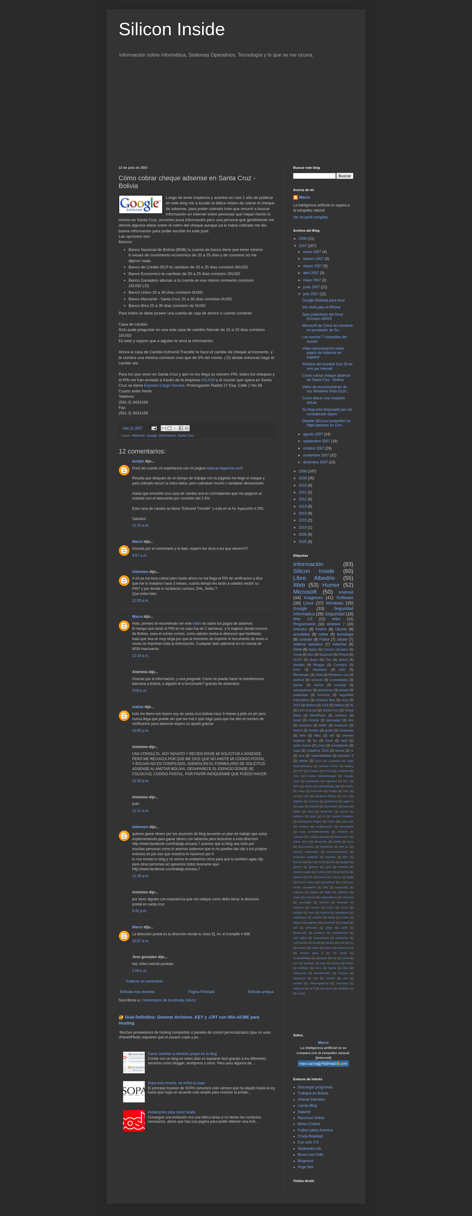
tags (323, 963)
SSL (346, 791)
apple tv (348, 801)
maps (296, 897)
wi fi (312, 988)
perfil (344, 927)
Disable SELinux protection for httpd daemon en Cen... (326, 423)
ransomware (321, 937)
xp (298, 993)
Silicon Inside (172, 29)
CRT (300, 770)
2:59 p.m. (139, 971)
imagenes (313, 597)
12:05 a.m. (140, 601)
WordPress (318, 715)
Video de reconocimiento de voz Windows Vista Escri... (325, 389)
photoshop (325, 690)
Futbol (324, 639)
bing (310, 811)
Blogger (318, 665)
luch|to (138, 461)
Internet (346, 592)
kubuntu (298, 892)
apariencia (330, 801)
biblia (296, 811)
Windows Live (338, 674)
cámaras (323, 836)
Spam (313, 659)
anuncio (317, 680)
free (332, 862)
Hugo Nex (306, 1167)
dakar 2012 (341, 836)
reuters (329, 942)
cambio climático (342, 816)
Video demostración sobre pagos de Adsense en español (323, 352)
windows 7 (336, 624)
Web (299, 585)
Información (167, 435)
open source (302, 745)
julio (325, 887)
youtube (305, 639)
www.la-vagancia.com (223, 468)
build (313, 816)
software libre (325, 700)
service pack (345, 947)
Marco (137, 542)
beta (346, 806)
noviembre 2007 (316, 455)
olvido (331, 917)
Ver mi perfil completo (310, 217)
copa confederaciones (314, 831)
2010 (303, 485)
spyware (321, 958)
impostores (328, 882)
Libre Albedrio (314, 578)
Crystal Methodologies (322, 776)
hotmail (335, 872)
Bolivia (311, 705)
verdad (297, 983)
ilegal (350, 877)
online (323, 634)
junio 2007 (312, 287)
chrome (313, 720)
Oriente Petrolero (311, 1099)
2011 (303, 492)
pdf (295, 927)
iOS (310, 877)
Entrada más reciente (137, 992)
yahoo (303, 761)
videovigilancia (319, 983)
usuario (330, 978)
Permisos (317, 791)
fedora (298, 730)
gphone (313, 866)
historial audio (302, 872)
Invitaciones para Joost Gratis (171, 1112)
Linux (308, 603)
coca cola (347, 821)
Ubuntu (341, 629)
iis (340, 877)
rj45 (342, 942)
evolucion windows (305, 857)
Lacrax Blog (307, 1105)
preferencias (340, 932)
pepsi (329, 927)
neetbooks (299, 917)
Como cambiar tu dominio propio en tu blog (182, 1054)
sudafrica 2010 (318, 750)
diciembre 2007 (316, 462)
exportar (330, 857)
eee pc (344, 846)
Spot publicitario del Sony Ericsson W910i (322, 316)
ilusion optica (306, 882)
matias (138, 707)
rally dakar (300, 937)
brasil (297, 720)
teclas (349, 963)
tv (352, 750)
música (324, 912)
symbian (309, 963)
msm (311, 912)
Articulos (300, 629)
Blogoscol (305, 1161)
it (341, 882)
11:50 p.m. (140, 781)
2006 (303, 239)
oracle (345, 917)
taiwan (336, 963)
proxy (321, 745)
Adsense (138, 435)
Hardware (320, 669)
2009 (303, 478)
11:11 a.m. (140, 811)
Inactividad (312, 781)
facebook (326, 654)
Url (295, 796)
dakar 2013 (300, 841)
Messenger (301, 674)
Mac (310, 654)
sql (334, 958)
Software (344, 597)
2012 (303, 499)
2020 (303, 534)
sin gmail (340, 953)
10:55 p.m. (140, 731)
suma (345, 958)
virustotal (342, 983)
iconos (318, 685)
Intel (342, 669)
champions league (309, 821)
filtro (345, 857)
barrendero (331, 806)
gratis (329, 730)
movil (329, 740)
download (326, 846)
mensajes (305, 902)
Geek (297, 649)
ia (332, 877)
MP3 (296, 786)
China (327, 770)
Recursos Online (311, 1118)
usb (315, 978)
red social (314, 942)
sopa (296, 750)
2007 (303, 246)
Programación (304, 624)
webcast (298, 988)
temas (339, 750)
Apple (313, 649)
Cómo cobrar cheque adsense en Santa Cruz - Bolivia (326, 377)
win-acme (326, 988)
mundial (340, 685)
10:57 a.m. (140, 941)
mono (344, 907)
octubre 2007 (314, 448)
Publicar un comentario (144, 981)
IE (351, 705)
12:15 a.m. (140, 656)
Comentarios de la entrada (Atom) (168, 1000)
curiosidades (339, 680)
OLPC (297, 659)
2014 (303, 513)
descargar (333, 720)
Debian (339, 705)
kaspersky (341, 887)
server (328, 947)
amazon (313, 801)
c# (323, 816)
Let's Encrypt (307, 710)
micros (315, 907)
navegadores (302, 690)
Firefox (321, 629)
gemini (297, 866)
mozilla (297, 912)
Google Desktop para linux (323, 300)
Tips (328, 659)
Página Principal (201, 992)
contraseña (346, 826)
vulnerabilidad (321, 755)
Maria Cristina (309, 1124)
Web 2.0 (302, 619)
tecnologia (345, 634)
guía (328, 866)
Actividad (334, 761)
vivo (301, 755)
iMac (317, 735)
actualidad (301, 634)
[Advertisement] (236, 111)
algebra (298, 801)
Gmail (297, 654)
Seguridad (335, 613)
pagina (297, 922)
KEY (346, 781)
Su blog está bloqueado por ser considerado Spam (327, 411)
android (298, 680)
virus (344, 700)
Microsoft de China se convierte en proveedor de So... (327, 327)
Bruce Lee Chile (310, 1155)
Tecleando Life (309, 1148)
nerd (344, 740)
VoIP (306, 796)
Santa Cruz (186, 435)
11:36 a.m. (140, 876)
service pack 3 (311, 953)
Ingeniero (331, 781)
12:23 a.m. (140, 525)
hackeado (346, 730)
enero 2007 (312, 252)
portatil (343, 690)
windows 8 (345, 755)
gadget (344, 862)
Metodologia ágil (329, 786)
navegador (342, 912)
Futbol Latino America (315, 1130)
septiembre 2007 (317, 441)
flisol (310, 862)
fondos (313, 730)
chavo (331, 821)
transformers (322, 973)
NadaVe (304, 1112)
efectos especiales (305, 851)
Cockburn (343, 770)
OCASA (208, 380)
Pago (301, 791)
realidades (342, 937)
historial (343, 866)
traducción (299, 973)
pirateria (319, 932)
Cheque (314, 770)
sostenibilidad (302, 958)
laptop (314, 892)
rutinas (302, 947)
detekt (337, 841)
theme (332, 968)
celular (342, 639)
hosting (321, 872)
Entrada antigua (261, 992)
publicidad (300, 695)
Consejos (340, 665)
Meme (309, 786)
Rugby (333, 791)
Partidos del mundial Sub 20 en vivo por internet (327, 366)
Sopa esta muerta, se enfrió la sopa (176, 1083)
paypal (344, 922)
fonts (321, 862)
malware (342, 892)
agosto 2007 (313, 434)
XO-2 (345, 796)
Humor (331, 585)
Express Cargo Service (164, 385)
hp (347, 872)
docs (350, 841)
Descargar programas (315, 1087)
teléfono (303, 968)
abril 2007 (311, 273)
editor (323, 725)
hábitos (298, 877)
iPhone (343, 654)
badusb (313, 806)
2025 (303, 542)
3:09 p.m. (139, 690)
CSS (325, 705)
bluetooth (326, 811)
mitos (330, 907)
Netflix (349, 786)
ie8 (332, 735)
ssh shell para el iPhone (321, 307)
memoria (347, 897)
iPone (322, 877)
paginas (312, 922)
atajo (301, 806)
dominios (305, 725)
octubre (317, 917)
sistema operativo (308, 644)
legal (327, 892)
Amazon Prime (328, 766)
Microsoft (305, 592)
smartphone (339, 745)
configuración (324, 826)
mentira (324, 902)
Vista (318, 674)
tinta (345, 968)
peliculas (311, 927)
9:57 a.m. (139, 555)
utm (345, 978)
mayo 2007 (312, 280)
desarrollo (320, 841)
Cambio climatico (335, 649)
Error (296, 669)
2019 (303, 527)
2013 (303, 506)
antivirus (341, 715)
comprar (303, 826)
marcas (310, 897)
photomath (300, 932)
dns (350, 720)
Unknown (140, 572)
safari (315, 947)
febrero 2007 (313, 259)
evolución (341, 725)
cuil (311, 836)
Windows (334, 603)
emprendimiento (337, 851)
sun (295, 963)
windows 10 (345, 988)
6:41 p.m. (139, 911)
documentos (306, 846)
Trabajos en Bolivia (313, 1093)
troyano (343, 973)
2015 (303, 520)
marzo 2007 (313, 266)
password (329, 922)
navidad (299, 665)
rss (351, 942)
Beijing (349, 766)
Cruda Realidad (310, 1136)
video (197, 623)
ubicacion (299, 978)
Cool (296, 776)
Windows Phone (325, 796)
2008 (303, 471)
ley (315, 740)
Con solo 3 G (308, 1142)
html (303, 735)
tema (318, 968)
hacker (298, 685)
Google (152, 435)
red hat (297, 942)
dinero (343, 659)
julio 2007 (311, 294)
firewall (297, 862)
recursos (323, 695)
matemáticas (329, 897)
